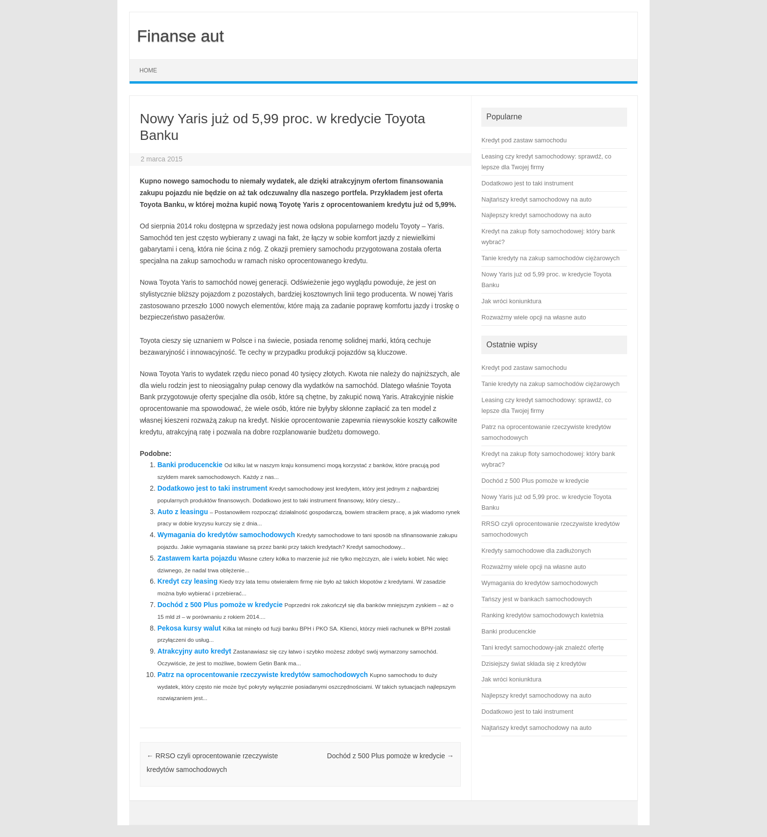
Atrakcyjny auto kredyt (194, 651)
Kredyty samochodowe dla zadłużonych (536, 550)
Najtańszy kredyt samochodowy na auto (536, 727)
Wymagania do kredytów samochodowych (226, 535)
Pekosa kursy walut (189, 628)
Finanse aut (180, 35)
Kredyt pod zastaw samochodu (523, 367)
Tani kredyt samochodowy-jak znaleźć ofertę (542, 647)
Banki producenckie (190, 465)
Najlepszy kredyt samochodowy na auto (536, 695)
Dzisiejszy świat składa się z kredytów (533, 663)
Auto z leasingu (183, 512)
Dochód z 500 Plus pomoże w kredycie (220, 605)
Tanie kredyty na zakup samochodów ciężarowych (550, 383)
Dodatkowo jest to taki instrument (213, 488)
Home (148, 70)
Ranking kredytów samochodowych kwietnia (542, 615)
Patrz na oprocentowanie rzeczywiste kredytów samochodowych (263, 675)
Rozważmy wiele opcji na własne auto (533, 566)
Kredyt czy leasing (188, 581)
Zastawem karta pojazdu (197, 558)
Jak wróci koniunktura (511, 679)
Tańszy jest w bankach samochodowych (536, 599)
